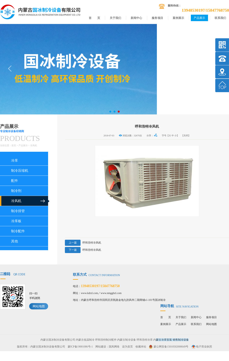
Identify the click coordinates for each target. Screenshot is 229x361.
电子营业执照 (201, 346)
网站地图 (39, 306)
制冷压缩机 (19, 171)
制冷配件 (18, 231)
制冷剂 (16, 191)
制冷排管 (18, 211)
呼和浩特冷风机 (83, 243)
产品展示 (199, 17)
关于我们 (115, 17)
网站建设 (100, 346)
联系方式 (96, 274)
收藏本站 (140, 346)
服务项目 (157, 17)
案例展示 (178, 17)
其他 (14, 241)
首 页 (94, 17)
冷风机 (33, 145)
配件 (14, 181)
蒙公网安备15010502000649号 (171, 346)
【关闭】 (185, 135)
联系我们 (220, 17)
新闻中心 (136, 17)
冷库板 (16, 221)
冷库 (14, 160)
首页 (13, 145)
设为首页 (127, 346)
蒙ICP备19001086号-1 (80, 346)
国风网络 (114, 346)
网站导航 (179, 306)
